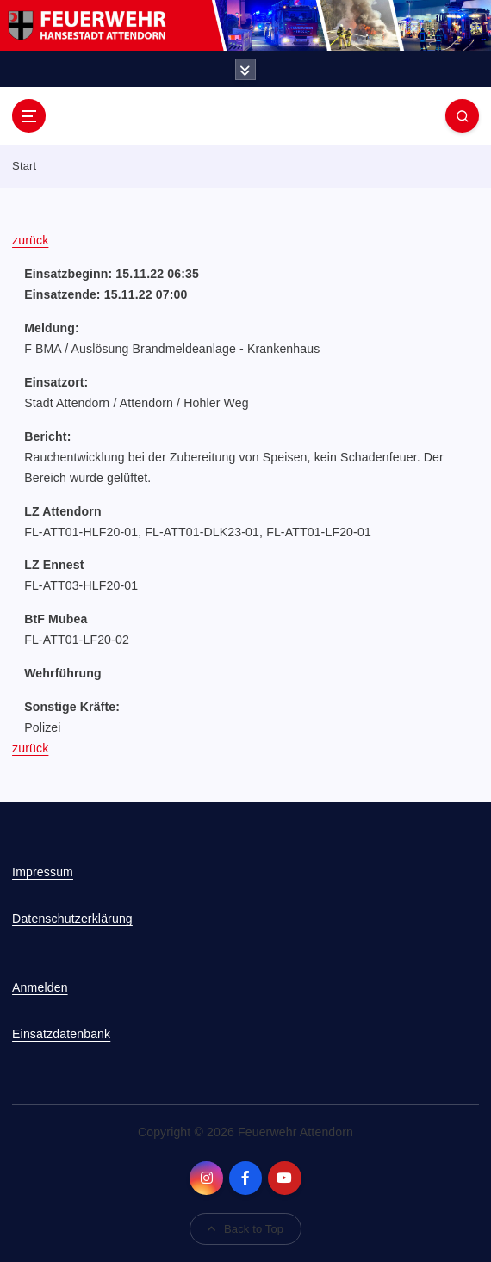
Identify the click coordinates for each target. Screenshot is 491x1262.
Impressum (42, 872)
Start (24, 165)
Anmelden (40, 987)
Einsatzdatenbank (61, 1034)
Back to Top (245, 1228)
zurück (30, 240)
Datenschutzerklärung (72, 918)
